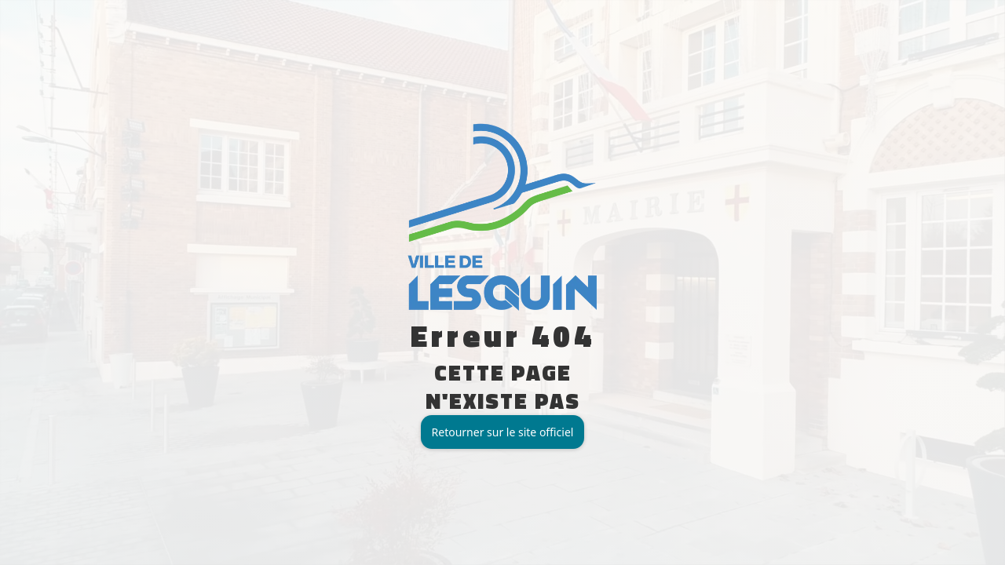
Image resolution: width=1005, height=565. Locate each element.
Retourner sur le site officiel (503, 432)
